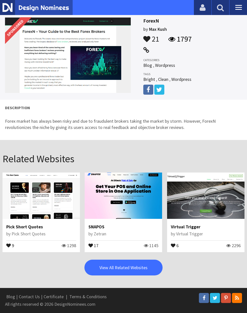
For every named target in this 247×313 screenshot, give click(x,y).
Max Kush (158, 29)
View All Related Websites (123, 267)
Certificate (54, 296)
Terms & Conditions (88, 296)
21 (151, 36)
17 (93, 245)
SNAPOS (96, 227)
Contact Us (29, 296)
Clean (163, 79)
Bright (149, 79)
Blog (147, 65)
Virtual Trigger (185, 227)
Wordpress (165, 65)
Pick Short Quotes (24, 227)
